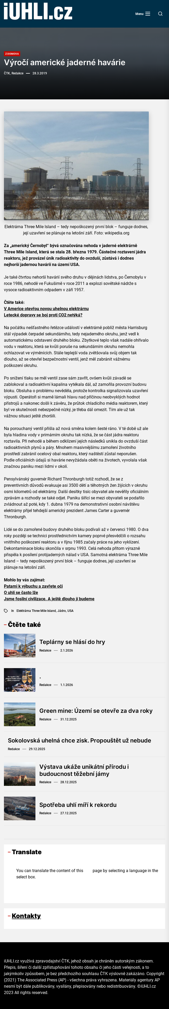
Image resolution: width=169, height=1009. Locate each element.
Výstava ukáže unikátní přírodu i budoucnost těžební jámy (84, 770)
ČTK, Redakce (13, 73)
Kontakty (26, 916)
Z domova (12, 53)
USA (70, 611)
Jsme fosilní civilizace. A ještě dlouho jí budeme (49, 598)
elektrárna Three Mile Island (36, 611)
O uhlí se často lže (21, 592)
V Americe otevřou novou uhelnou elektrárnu (46, 308)
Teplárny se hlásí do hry (72, 641)
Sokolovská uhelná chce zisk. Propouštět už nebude (79, 740)
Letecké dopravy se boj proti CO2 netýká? (43, 315)
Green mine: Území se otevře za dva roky (96, 710)
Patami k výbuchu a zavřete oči (33, 586)
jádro (61, 611)
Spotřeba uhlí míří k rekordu (78, 804)
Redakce (45, 650)
